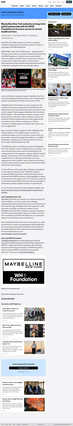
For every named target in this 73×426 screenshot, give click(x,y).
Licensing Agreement (32, 35)
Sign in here (27, 371)
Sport (46, 6)
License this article (7, 298)
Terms (3, 424)
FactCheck (59, 6)
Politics (22, 6)
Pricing (49, 2)
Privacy (6, 424)
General (34, 6)
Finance (40, 6)
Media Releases (25, 424)
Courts (28, 6)
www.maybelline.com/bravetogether (14, 234)
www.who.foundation (26, 252)
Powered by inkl (41, 424)
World (52, 6)
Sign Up (69, 2)
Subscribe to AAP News (54, 14)
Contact (54, 2)
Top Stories (14, 6)
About (58, 2)
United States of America (7, 38)
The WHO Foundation (9, 240)
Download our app (66, 14)
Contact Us (18, 424)
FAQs (10, 424)
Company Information (6, 35)
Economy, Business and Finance (20, 35)
